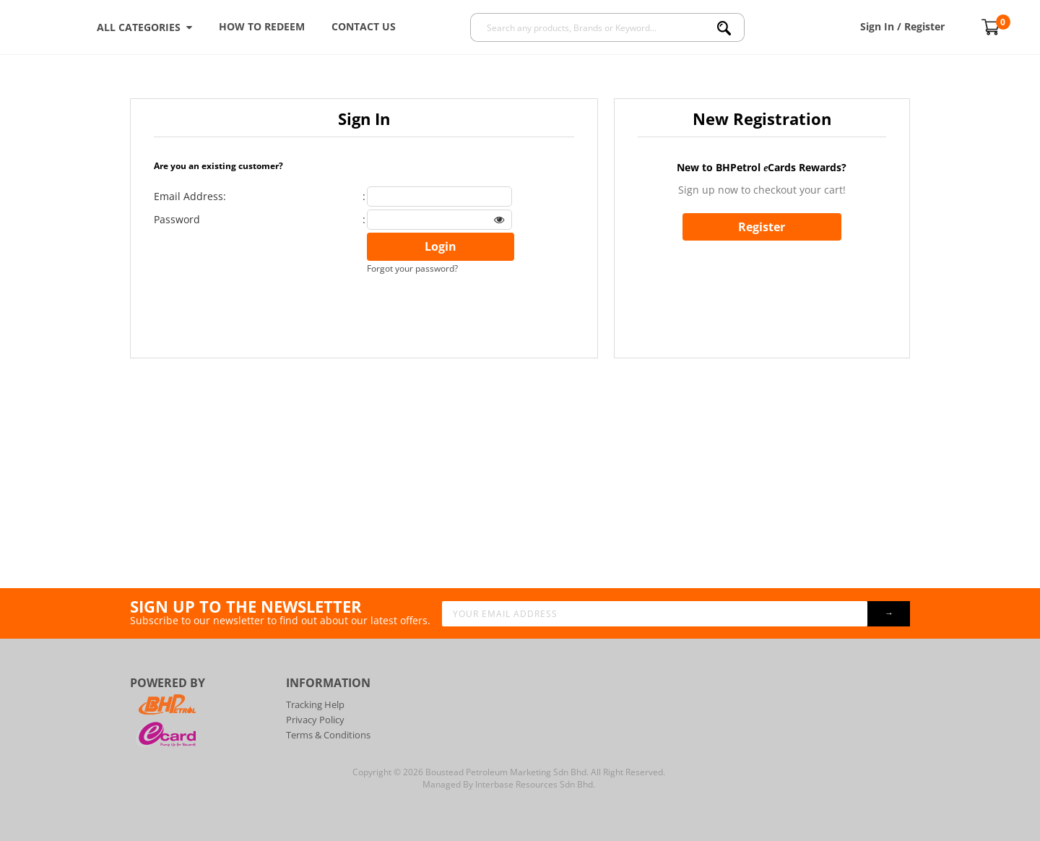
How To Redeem (262, 26)
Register (761, 227)
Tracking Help (315, 704)
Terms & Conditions (328, 734)
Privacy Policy (315, 719)
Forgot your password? (412, 268)
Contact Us (364, 26)
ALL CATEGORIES (144, 27)
